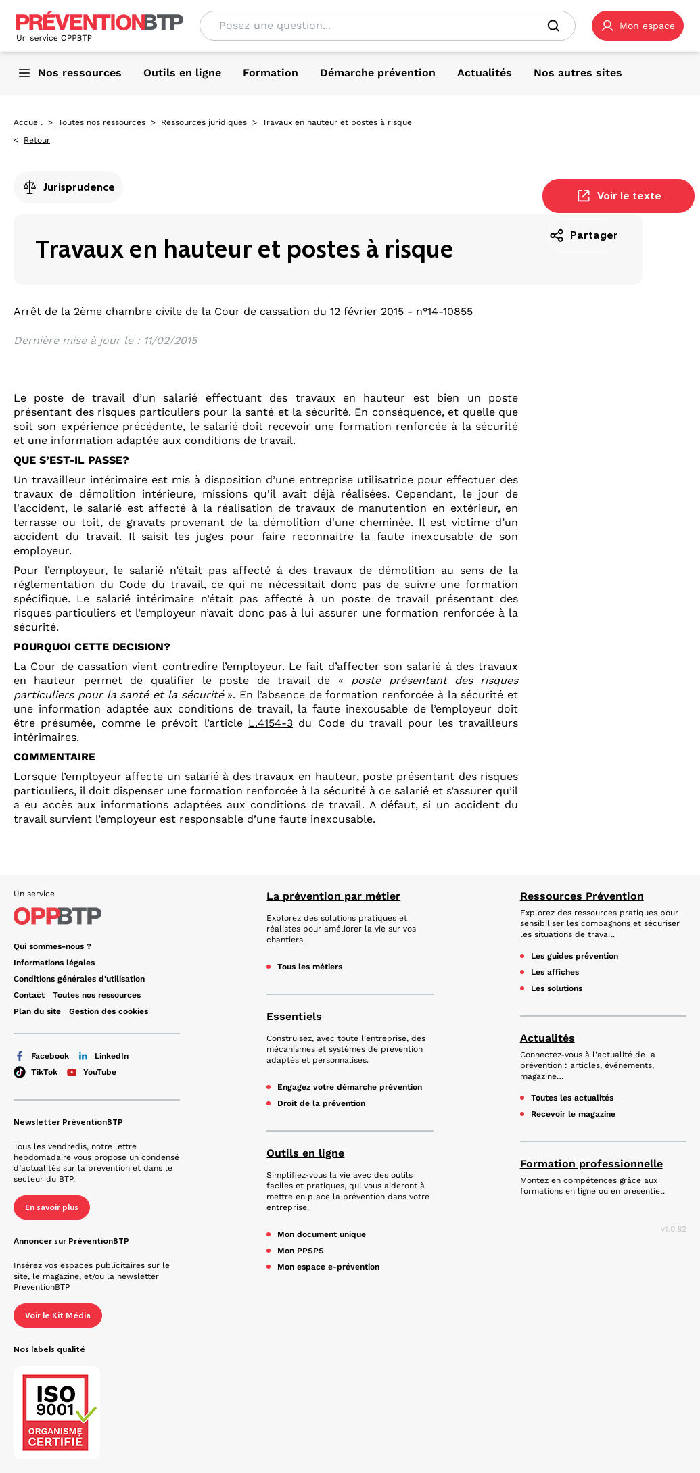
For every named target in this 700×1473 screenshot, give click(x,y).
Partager (583, 235)
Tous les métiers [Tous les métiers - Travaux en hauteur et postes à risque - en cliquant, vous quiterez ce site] (309, 966)
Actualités (547, 1038)
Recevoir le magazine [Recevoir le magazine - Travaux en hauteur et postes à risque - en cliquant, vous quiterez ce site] (573, 1114)
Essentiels (294, 1016)
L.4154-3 (270, 723)
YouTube (91, 1072)
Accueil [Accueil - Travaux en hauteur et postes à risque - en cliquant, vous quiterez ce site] (28, 122)
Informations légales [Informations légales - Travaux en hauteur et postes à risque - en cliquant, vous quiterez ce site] (54, 962)
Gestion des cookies (108, 1011)
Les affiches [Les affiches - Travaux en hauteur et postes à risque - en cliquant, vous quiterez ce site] (555, 972)
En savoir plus (51, 1207)
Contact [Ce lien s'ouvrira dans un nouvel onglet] (29, 995)
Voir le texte (618, 196)
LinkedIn (103, 1056)
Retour (37, 140)
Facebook (41, 1056)
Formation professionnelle (591, 1163)
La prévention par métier (333, 896)
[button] (638, 26)
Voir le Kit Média (58, 1315)
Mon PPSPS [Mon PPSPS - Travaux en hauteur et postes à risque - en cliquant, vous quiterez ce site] (300, 1250)
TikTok (35, 1072)
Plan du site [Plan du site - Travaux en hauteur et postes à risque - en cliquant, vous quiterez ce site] (37, 1011)
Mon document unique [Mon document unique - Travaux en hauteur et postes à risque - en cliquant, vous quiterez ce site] (321, 1234)
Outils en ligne (305, 1152)
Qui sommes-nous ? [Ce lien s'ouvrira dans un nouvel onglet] (52, 946)
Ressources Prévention (582, 896)
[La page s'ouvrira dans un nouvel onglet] (638, 26)
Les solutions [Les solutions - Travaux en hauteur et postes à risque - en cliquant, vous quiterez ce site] (556, 988)
